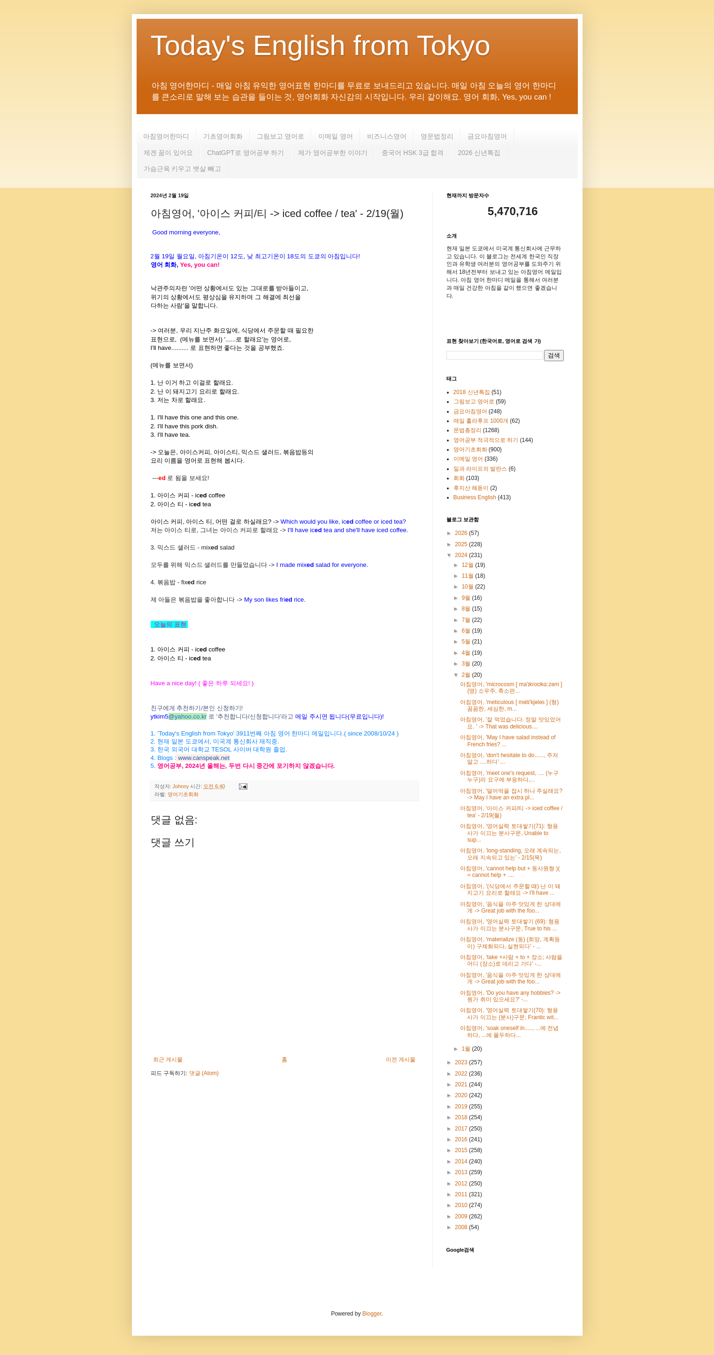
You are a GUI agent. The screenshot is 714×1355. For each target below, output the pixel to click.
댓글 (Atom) (204, 1073)
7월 (466, 620)
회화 (459, 478)
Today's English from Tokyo (321, 45)
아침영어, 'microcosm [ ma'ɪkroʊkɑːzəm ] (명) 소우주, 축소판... (511, 687)
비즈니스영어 (387, 136)
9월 (466, 598)
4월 (466, 653)
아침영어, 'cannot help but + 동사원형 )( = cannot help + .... (510, 871)
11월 (468, 576)
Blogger (372, 1313)
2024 (462, 555)
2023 (462, 1062)
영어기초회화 (183, 794)
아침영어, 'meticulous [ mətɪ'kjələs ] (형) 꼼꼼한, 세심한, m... (509, 705)
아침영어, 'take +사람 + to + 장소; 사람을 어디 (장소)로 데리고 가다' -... (511, 960)
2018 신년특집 (471, 392)
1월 (466, 1048)
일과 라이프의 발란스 (480, 468)
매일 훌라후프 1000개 (480, 421)
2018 (462, 1117)
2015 (462, 1150)
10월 (468, 586)
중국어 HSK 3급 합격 (413, 152)
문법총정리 (467, 430)
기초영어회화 (223, 136)
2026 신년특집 (479, 152)
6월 (466, 630)
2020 (462, 1095)
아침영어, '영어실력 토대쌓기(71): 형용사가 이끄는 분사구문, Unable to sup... (509, 833)
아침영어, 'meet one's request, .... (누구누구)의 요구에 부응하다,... (509, 776)
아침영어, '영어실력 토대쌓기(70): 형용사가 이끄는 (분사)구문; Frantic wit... (509, 1013)
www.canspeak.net (204, 757)
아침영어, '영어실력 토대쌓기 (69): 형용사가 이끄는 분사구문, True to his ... (510, 924)
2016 (462, 1139)
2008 (462, 1227)
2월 (466, 675)
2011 (462, 1194)
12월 (468, 565)
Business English (474, 497)
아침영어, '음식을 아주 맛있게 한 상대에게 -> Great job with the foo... (510, 907)
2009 (462, 1216)
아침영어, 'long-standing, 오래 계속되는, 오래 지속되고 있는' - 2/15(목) (510, 853)
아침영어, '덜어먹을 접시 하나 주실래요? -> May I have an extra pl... (511, 794)
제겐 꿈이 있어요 (168, 152)
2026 (462, 533)
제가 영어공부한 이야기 (333, 152)
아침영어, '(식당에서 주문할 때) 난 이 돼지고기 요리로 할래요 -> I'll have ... (510, 889)
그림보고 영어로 (281, 136)
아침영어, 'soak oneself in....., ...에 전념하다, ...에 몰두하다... (509, 1031)
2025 (462, 544)
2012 (462, 1183)
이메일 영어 (335, 136)
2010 (462, 1205)
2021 (462, 1084)
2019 (462, 1106)
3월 (466, 663)
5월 (466, 641)
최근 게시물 (168, 1059)
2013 (462, 1172)
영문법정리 (437, 136)
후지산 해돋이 (471, 488)
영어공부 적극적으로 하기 (486, 440)
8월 (466, 608)
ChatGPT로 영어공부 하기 (245, 152)
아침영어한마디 (166, 136)
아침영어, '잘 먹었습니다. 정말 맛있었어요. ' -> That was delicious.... (510, 722)
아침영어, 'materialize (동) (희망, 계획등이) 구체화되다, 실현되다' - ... (510, 942)
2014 (462, 1161)
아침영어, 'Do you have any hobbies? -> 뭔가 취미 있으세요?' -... (510, 996)
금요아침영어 (487, 136)
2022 (462, 1073)
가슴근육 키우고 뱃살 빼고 (183, 168)
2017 (462, 1128)
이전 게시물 (400, 1059)
